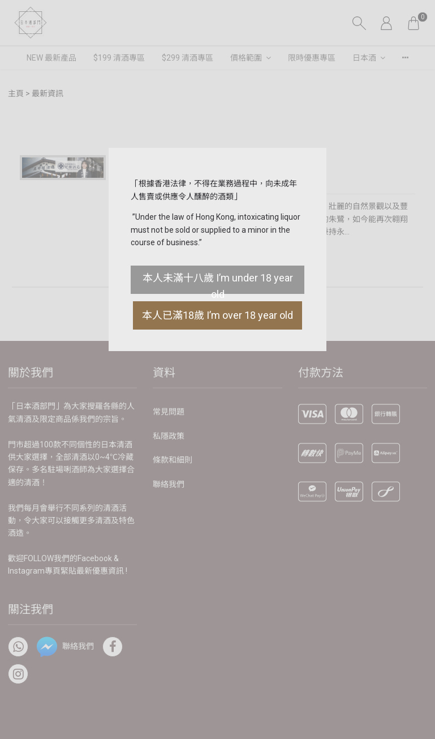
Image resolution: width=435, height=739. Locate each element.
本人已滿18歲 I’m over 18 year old (217, 315)
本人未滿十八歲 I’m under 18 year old (218, 283)
